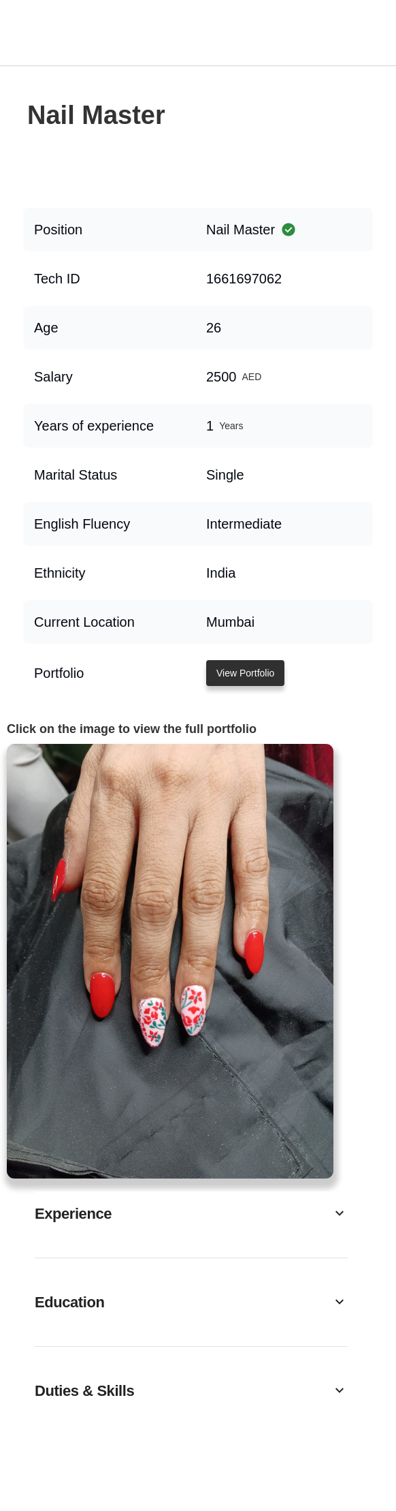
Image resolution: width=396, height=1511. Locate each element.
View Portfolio (245, 673)
